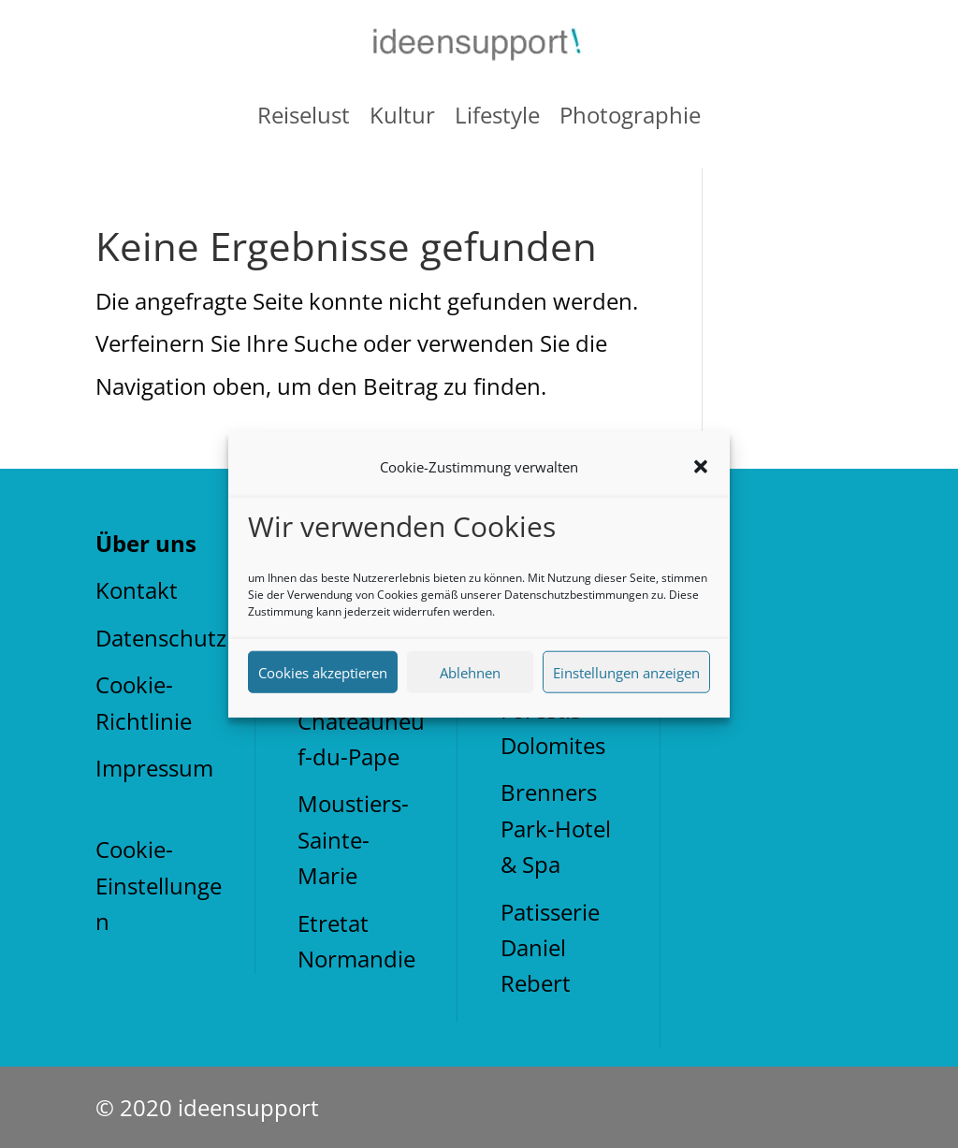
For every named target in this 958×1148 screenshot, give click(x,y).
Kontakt (136, 589)
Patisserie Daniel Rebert (550, 947)
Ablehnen (470, 671)
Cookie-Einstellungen (158, 885)
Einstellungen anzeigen (626, 671)
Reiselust (303, 114)
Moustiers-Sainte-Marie (353, 839)
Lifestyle (497, 114)
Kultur (402, 114)
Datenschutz (160, 637)
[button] (700, 467)
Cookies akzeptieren (322, 671)
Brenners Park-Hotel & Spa (556, 828)
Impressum (154, 767)
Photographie (630, 114)
